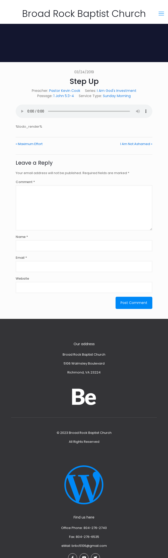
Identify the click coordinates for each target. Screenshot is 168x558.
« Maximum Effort (29, 144)
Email (21, 257)
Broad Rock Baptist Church (84, 13)
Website (22, 278)
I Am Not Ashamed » (136, 144)
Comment (25, 182)
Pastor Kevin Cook (64, 90)
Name (22, 236)
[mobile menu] (161, 13)
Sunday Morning (117, 95)
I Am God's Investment (116, 90)
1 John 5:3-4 (63, 95)
